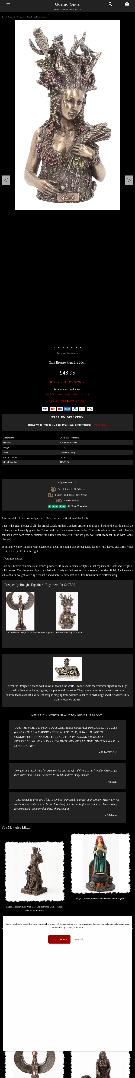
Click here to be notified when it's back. (67, 394)
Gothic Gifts (67, 4)
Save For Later (77, 400)
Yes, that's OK (59, 939)
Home (4, 17)
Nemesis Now (12, 17)
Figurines (22, 17)
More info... (100, 424)
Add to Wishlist (58, 400)
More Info (78, 939)
